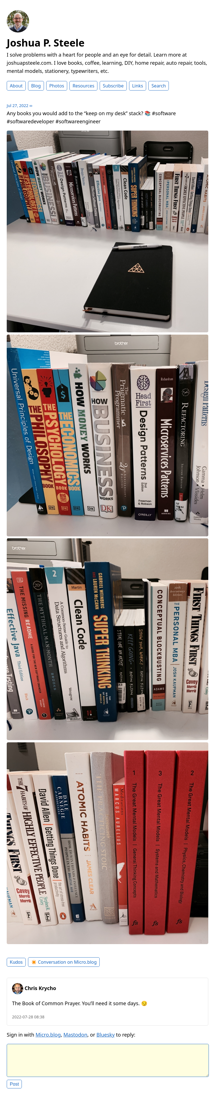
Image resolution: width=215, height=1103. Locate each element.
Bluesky (106, 1034)
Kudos (16, 962)
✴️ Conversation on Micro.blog (64, 962)
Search (158, 86)
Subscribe (113, 86)
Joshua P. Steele (46, 43)
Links (137, 86)
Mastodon (76, 1034)
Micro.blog (48, 1034)
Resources (83, 86)
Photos (56, 86)
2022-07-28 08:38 (28, 1016)
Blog (36, 86)
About (16, 86)
